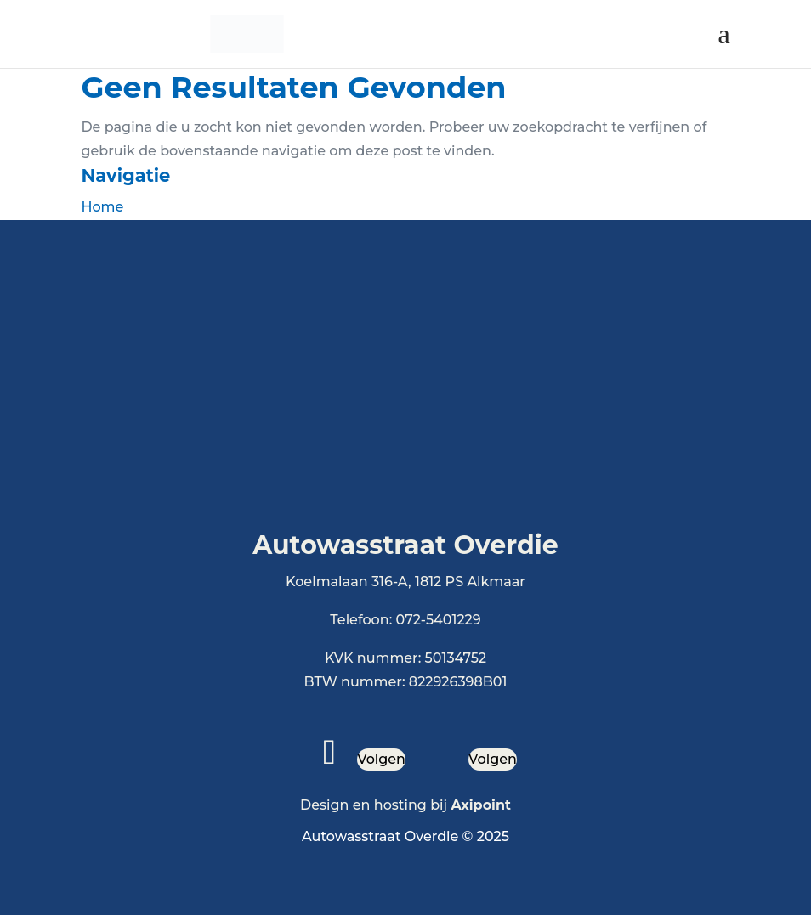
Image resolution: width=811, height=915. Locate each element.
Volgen (381, 759)
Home (102, 207)
